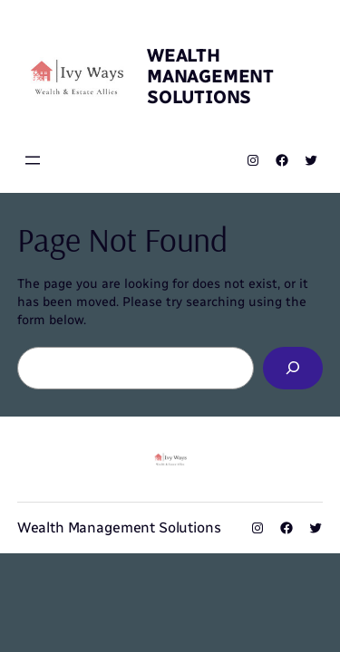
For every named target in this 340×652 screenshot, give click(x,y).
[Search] (293, 368)
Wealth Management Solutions (210, 76)
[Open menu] (33, 160)
